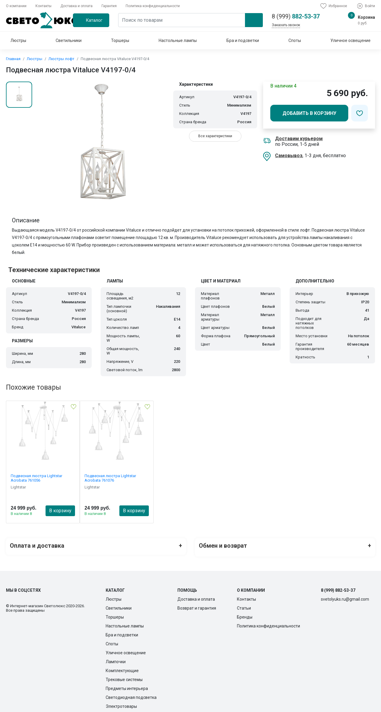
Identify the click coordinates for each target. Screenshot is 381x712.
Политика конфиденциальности (153, 6)
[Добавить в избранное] (359, 113)
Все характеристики (215, 136)
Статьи (244, 604)
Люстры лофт (61, 59)
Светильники (69, 40)
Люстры (18, 40)
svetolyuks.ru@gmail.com (345, 595)
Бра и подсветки (243, 40)
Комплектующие (122, 667)
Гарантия (109, 6)
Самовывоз (288, 155)
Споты (294, 40)
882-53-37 (296, 16)
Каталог (94, 20)
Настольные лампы (178, 40)
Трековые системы (124, 676)
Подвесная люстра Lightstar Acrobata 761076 (110, 478)
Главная (13, 59)
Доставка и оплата (76, 6)
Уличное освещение (350, 40)
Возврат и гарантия (196, 604)
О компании (16, 6)
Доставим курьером (299, 138)
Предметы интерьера (127, 685)
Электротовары (121, 702)
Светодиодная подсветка (131, 693)
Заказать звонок (286, 25)
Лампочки (116, 658)
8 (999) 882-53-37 (338, 586)
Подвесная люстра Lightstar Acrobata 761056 (36, 478)
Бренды (244, 613)
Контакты (43, 6)
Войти (365, 6)
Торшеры (120, 40)
